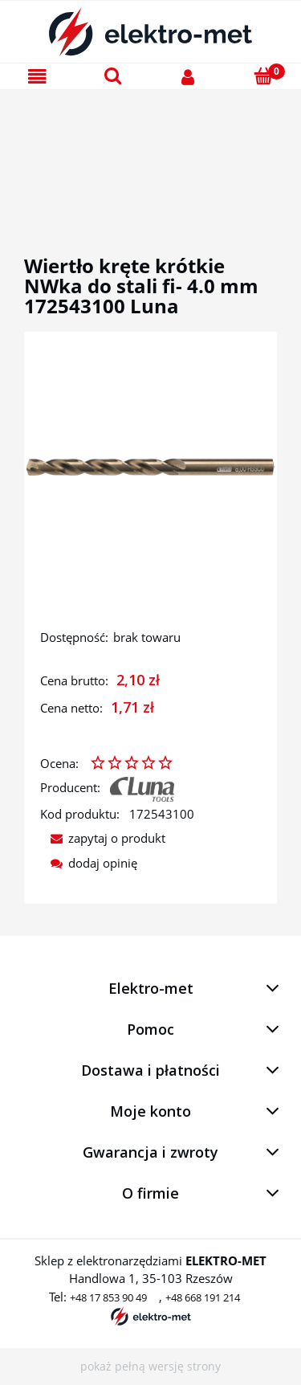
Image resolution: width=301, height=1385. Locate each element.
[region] (150, 153)
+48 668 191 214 (202, 1297)
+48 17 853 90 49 (108, 1297)
